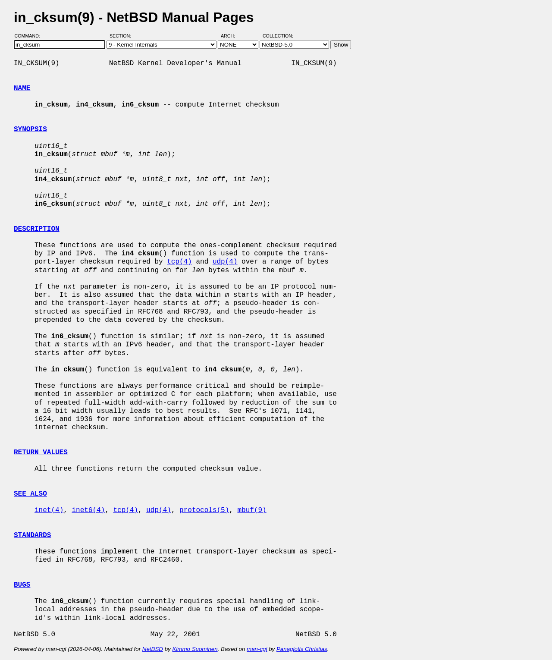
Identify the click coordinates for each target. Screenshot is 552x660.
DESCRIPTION (37, 229)
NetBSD (152, 649)
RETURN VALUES (41, 452)
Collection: (278, 35)
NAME (22, 88)
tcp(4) (179, 262)
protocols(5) (204, 510)
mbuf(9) (251, 510)
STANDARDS (32, 535)
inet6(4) (88, 510)
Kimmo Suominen (194, 649)
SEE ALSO (30, 494)
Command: (30, 35)
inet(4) (48, 510)
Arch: (232, 35)
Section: (122, 35)
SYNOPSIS (30, 129)
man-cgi (257, 649)
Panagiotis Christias (301, 649)
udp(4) (225, 262)
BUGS (22, 585)
